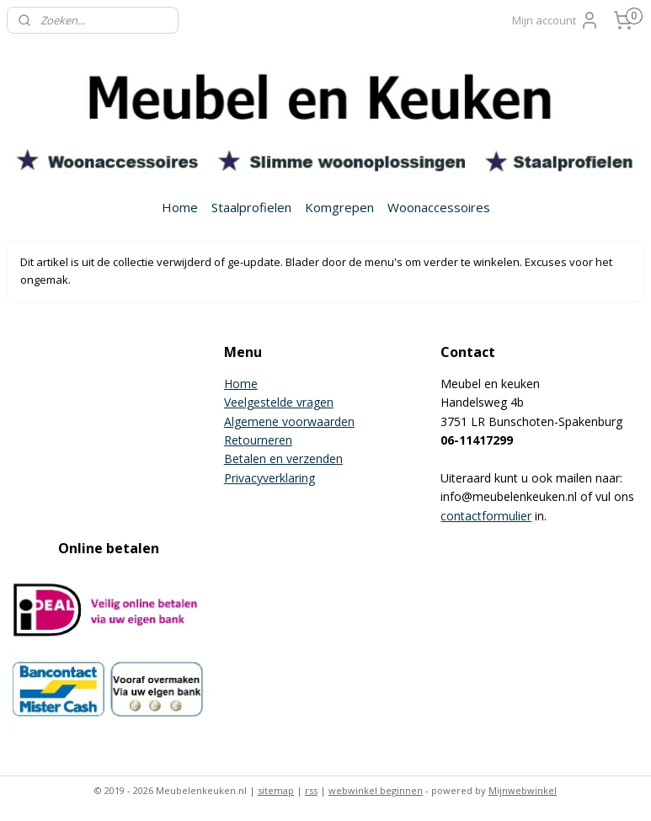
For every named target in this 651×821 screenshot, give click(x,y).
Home (180, 207)
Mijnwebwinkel (522, 790)
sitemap (276, 790)
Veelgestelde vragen (279, 402)
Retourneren (258, 440)
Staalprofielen (251, 207)
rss (311, 790)
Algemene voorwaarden (289, 421)
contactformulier (485, 516)
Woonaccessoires (438, 207)
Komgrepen (339, 207)
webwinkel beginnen (375, 790)
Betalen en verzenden (283, 458)
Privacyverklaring (269, 478)
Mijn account (556, 20)
